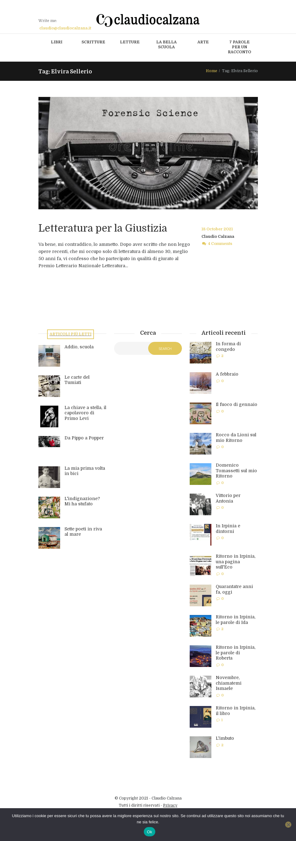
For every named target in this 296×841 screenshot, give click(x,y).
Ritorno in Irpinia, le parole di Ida (235, 619)
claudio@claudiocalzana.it (65, 28)
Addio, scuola (79, 346)
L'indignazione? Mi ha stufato (82, 501)
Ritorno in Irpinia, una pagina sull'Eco (235, 561)
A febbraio (227, 374)
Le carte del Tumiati (77, 380)
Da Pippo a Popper (84, 437)
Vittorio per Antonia (228, 498)
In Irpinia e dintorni (228, 528)
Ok (149, 832)
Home (211, 71)
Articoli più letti (70, 334)
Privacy (170, 805)
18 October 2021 (217, 229)
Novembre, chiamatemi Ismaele (228, 683)
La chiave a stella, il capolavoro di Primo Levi (85, 413)
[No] (288, 824)
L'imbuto (225, 738)
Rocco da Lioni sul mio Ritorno (236, 437)
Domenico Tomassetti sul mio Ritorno (236, 470)
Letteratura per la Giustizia (102, 228)
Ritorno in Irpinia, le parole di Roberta (235, 652)
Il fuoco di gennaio (236, 404)
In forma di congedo (228, 346)
